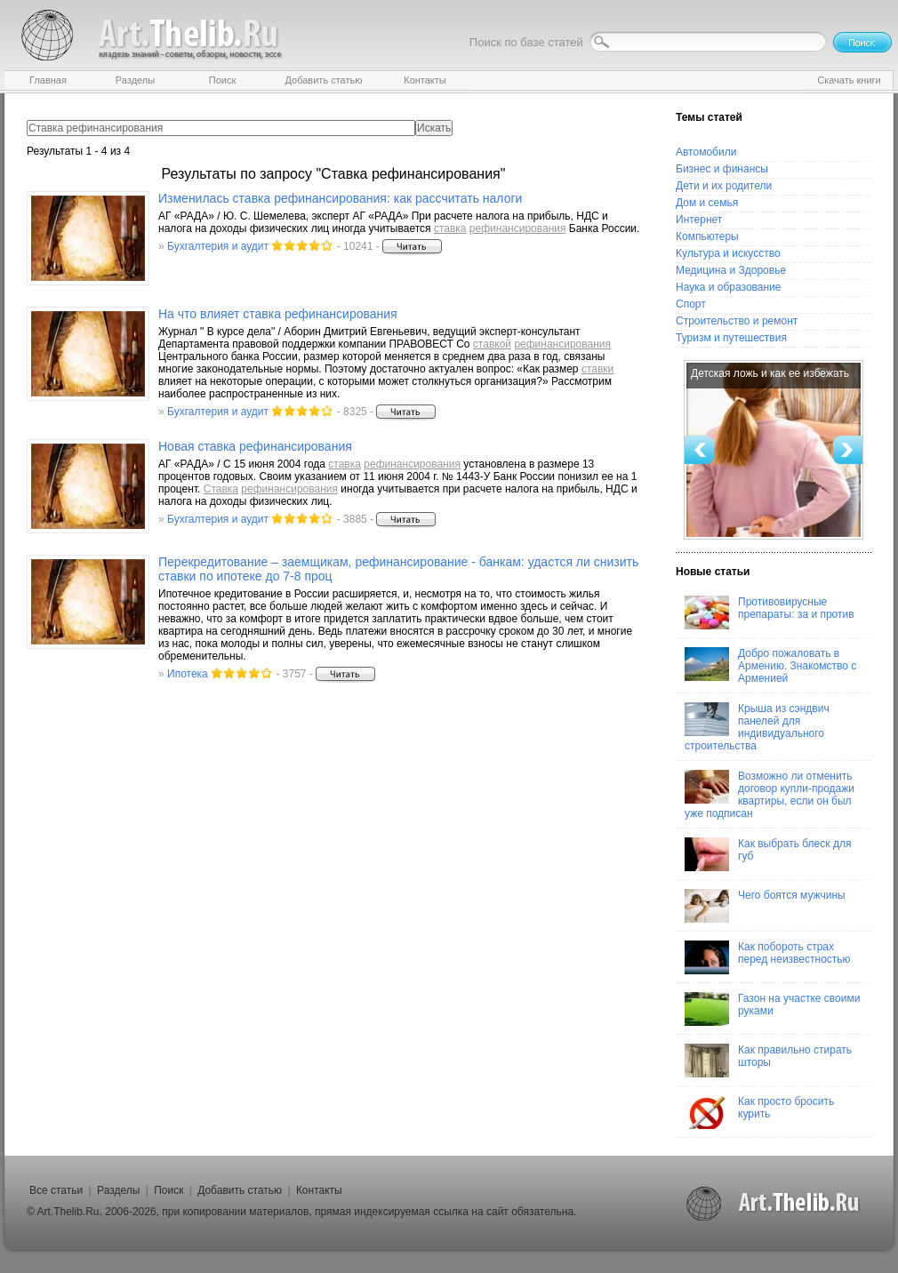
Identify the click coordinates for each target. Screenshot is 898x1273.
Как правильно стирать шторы (768, 1060)
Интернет (699, 219)
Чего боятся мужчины (765, 906)
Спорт (691, 304)
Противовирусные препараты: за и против (769, 612)
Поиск (168, 1190)
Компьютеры (707, 236)
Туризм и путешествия (731, 338)
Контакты (319, 1190)
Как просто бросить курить (759, 1112)
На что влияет (277, 314)
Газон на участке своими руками (772, 1009)
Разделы (118, 1190)
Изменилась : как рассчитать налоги (340, 198)
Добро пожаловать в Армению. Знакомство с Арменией (770, 666)
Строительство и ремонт (737, 321)
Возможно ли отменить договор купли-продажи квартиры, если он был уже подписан (769, 795)
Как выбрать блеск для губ (768, 854)
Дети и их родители (724, 186)
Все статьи (56, 1190)
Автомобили (706, 152)
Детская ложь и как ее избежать (770, 373)
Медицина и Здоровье (731, 270)
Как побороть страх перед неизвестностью (768, 957)
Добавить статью (239, 1190)
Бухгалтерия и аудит (218, 246)
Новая (255, 446)
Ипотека (187, 674)
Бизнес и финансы (722, 169)
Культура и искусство (728, 253)
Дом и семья (707, 202)
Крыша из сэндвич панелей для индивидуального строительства (757, 727)
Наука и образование (728, 287)
